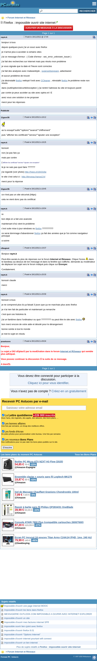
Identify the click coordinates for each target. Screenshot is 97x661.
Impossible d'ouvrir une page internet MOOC (26, 606)
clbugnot (5, 248)
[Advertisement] (48, 575)
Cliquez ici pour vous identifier (48, 383)
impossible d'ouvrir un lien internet (21, 642)
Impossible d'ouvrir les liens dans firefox (23, 610)
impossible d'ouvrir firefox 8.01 (19, 630)
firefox (19, 80)
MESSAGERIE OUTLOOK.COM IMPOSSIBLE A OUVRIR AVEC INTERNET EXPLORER (48, 614)
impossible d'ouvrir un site (17, 618)
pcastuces (6, 341)
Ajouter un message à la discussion (48, 28)
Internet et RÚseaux (70, 351)
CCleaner (45, 80)
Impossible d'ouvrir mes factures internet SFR (26, 622)
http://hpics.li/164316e (35, 172)
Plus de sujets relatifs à (48, 647)
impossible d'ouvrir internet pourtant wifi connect (27, 638)
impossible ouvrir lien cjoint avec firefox (23, 626)
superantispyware (50, 71)
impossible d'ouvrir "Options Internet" (22, 634)
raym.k (4, 37)
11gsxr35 (5, 117)
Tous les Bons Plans (85, 454)
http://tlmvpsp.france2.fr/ (33, 176)
